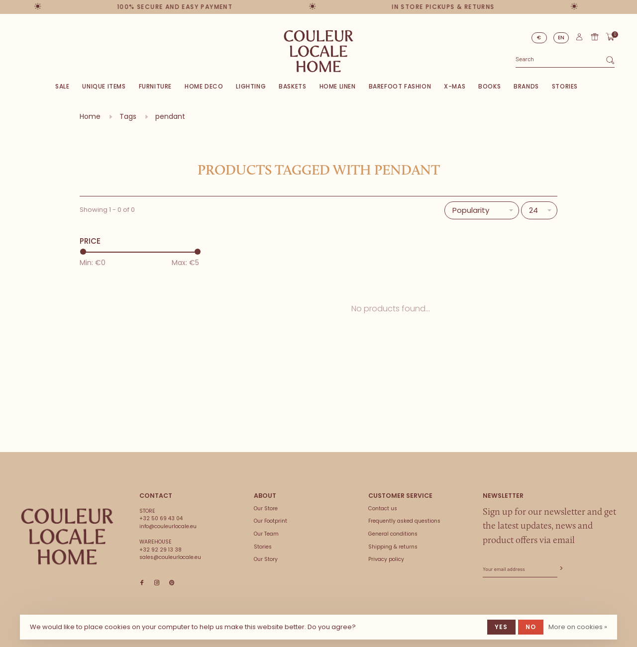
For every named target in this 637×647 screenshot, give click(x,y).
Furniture (155, 86)
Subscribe (560, 568)
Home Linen (337, 86)
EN (561, 37)
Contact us (382, 508)
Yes (501, 627)
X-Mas (454, 86)
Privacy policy (386, 559)
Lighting (251, 86)
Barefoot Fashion (400, 86)
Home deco (204, 86)
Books (489, 86)
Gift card (594, 36)
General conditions (393, 534)
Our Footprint (270, 521)
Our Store (266, 508)
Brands (526, 86)
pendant (170, 116)
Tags (127, 116)
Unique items (103, 86)
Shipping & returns (393, 547)
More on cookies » (577, 627)
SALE (62, 86)
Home (90, 116)
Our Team (266, 534)
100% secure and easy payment (174, 6)
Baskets (292, 86)
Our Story (266, 559)
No (531, 627)
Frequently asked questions (404, 521)
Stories (565, 86)
